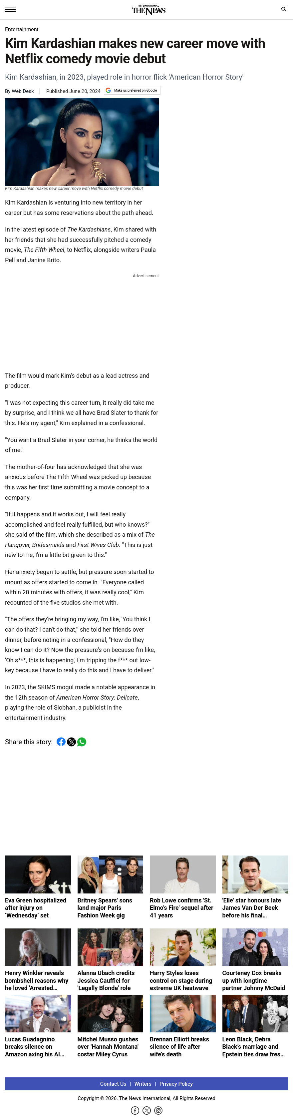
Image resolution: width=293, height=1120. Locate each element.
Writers (143, 1084)
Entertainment (22, 29)
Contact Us (113, 1084)
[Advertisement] (82, 321)
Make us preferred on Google (131, 90)
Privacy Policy (176, 1084)
